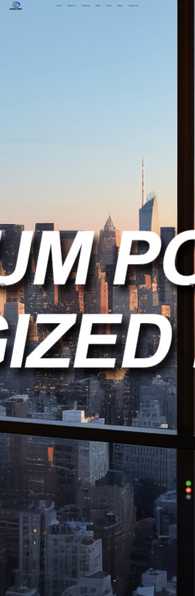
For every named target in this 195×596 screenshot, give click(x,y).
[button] (3, 286)
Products (86, 5)
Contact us (133, 5)
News (120, 5)
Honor (109, 5)
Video (97, 5)
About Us (72, 5)
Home (59, 5)
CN (181, 5)
